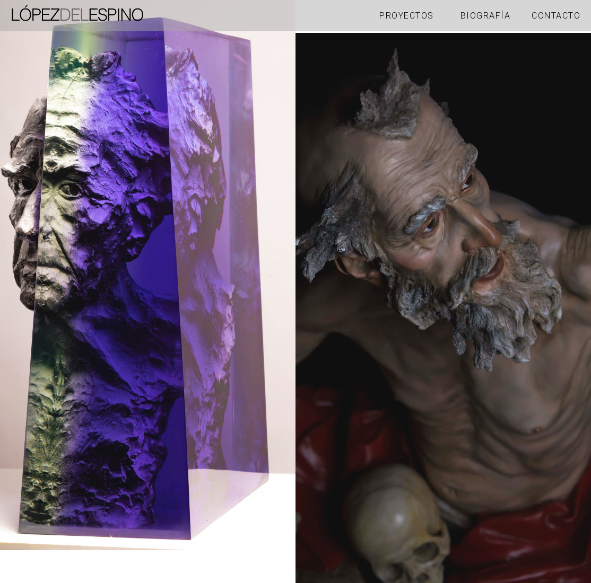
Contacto (556, 16)
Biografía (485, 16)
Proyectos (406, 16)
